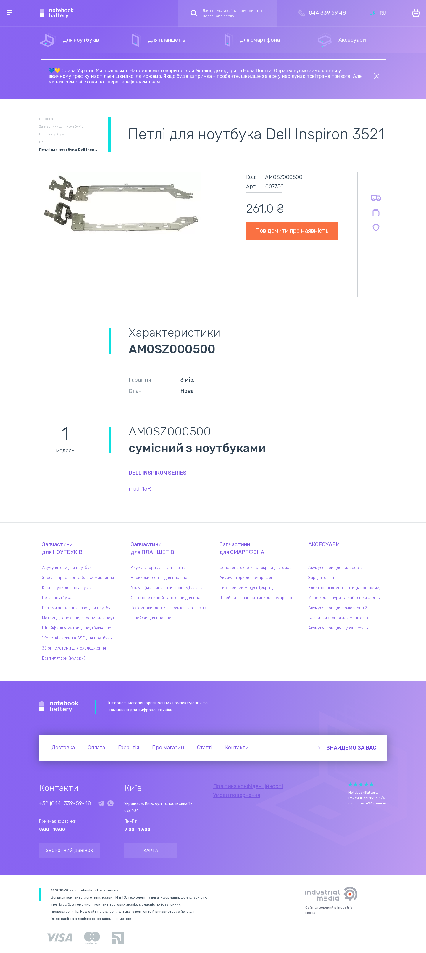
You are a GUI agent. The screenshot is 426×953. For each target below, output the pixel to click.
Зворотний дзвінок (69, 850)
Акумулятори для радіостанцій (337, 607)
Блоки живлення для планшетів (162, 577)
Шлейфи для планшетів (154, 618)
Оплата (96, 747)
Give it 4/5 (366, 784)
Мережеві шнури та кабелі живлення (344, 597)
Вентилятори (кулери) (63, 658)
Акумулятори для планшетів (158, 567)
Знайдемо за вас (351, 748)
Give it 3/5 (361, 784)
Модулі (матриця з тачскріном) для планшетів (170, 587)
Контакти (236, 747)
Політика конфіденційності (248, 786)
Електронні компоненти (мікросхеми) (344, 587)
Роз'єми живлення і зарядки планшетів (168, 607)
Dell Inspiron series (158, 473)
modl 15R (140, 489)
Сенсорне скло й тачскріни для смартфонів (259, 567)
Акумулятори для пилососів (335, 567)
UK (372, 13)
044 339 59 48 (327, 12)
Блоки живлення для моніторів (338, 618)
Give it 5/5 (371, 784)
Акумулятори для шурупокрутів (338, 628)
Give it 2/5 (355, 784)
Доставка (63, 747)
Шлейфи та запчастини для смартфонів (259, 597)
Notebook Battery (58, 707)
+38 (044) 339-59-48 (65, 803)
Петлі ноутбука (56, 597)
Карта (151, 850)
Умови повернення (236, 795)
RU (383, 13)
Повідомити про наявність (292, 230)
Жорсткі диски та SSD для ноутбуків (77, 638)
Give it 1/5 (350, 784)
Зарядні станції (322, 577)
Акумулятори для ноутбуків (68, 567)
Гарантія (128, 747)
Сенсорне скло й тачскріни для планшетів (170, 597)
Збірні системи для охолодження (74, 648)
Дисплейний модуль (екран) (247, 587)
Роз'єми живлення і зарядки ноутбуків (79, 607)
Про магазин (168, 747)
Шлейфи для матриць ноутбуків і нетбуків (81, 628)
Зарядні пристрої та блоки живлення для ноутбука (81, 577)
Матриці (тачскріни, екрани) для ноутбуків (81, 618)
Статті (204, 747)
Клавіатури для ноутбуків (66, 587)
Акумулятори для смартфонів (248, 577)
